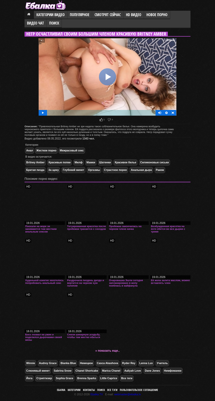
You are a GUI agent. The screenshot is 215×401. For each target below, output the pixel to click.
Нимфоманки (172, 370)
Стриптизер (44, 378)
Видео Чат (35, 23)
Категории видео (50, 14)
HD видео (133, 14)
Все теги (126, 378)
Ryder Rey (128, 363)
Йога (29, 378)
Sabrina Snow (63, 370)
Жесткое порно (46, 150)
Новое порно (156, 14)
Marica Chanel (111, 370)
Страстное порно (115, 170)
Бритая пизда (35, 170)
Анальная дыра (141, 170)
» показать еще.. (107, 350)
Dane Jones (152, 370)
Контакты (89, 390)
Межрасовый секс (72, 150)
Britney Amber (35, 162)
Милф (78, 162)
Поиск (54, 23)
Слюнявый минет (38, 370)
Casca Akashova (107, 363)
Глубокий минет (73, 170)
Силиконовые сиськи (154, 162)
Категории (74, 390)
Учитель (162, 363)
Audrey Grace (48, 363)
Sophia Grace (64, 378)
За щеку (53, 170)
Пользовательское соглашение (139, 390)
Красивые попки (60, 162)
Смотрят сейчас (108, 14)
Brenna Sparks (86, 378)
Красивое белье (125, 162)
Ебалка (61, 390)
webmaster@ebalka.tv (127, 394)
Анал (29, 150)
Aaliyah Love (132, 370)
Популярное (79, 14)
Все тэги (112, 390)
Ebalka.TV (97, 394)
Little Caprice (108, 378)
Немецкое (86, 363)
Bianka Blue (68, 363)
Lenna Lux (146, 363)
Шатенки (105, 162)
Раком (160, 170)
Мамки (91, 162)
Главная (29, 15)
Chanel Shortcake (86, 370)
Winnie (30, 363)
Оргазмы (94, 170)
